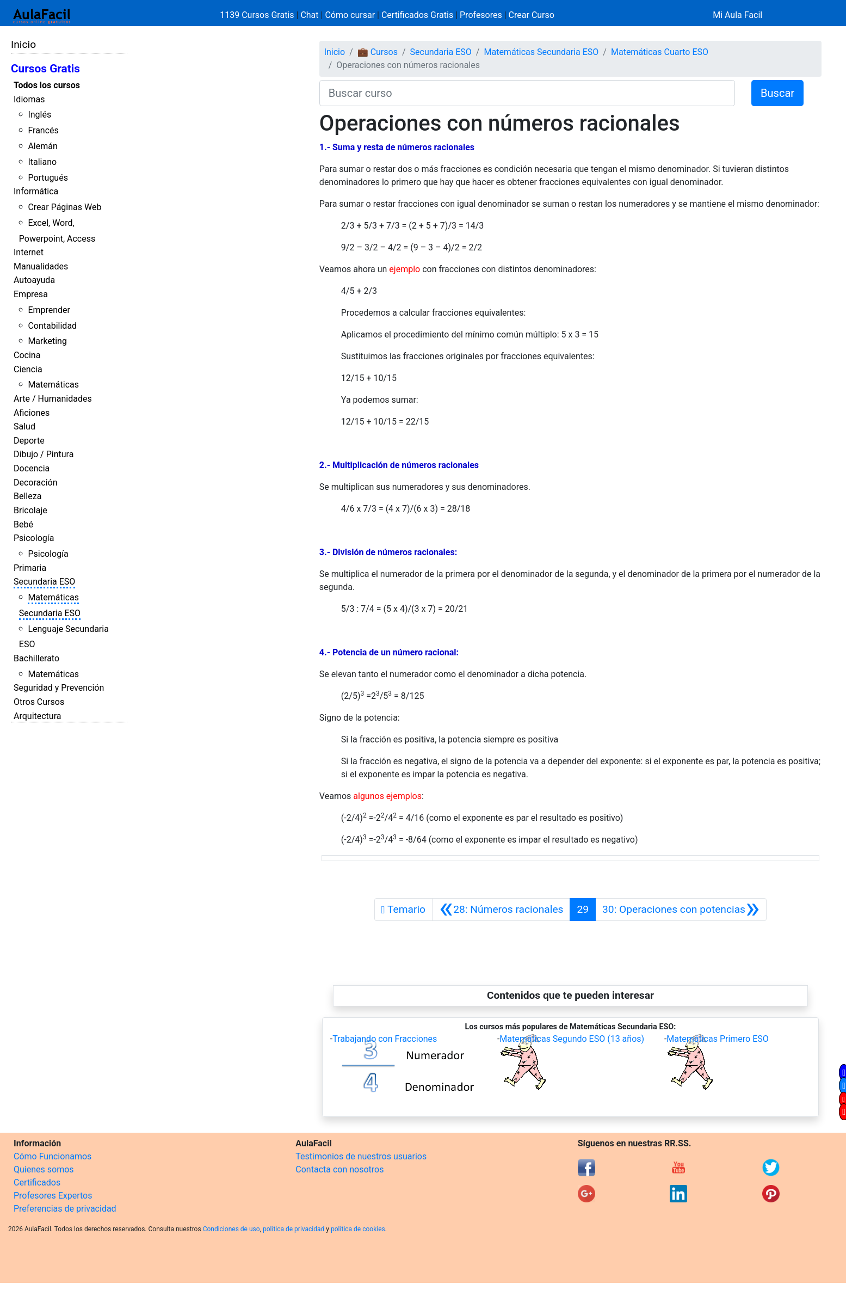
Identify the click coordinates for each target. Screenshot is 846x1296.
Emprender (49, 310)
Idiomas (29, 99)
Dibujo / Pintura (43, 454)
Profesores (481, 15)
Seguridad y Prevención (59, 688)
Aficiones (32, 413)
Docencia (32, 468)
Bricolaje (30, 510)
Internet (29, 252)
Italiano (42, 162)
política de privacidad (293, 1229)
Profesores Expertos (53, 1195)
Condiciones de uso (231, 1229)
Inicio (23, 44)
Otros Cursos (39, 702)
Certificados (37, 1182)
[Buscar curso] (527, 93)
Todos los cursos (47, 85)
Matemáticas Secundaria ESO (541, 52)
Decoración (36, 482)
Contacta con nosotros (339, 1169)
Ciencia (28, 369)
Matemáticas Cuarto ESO (659, 52)
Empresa (31, 294)
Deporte (29, 440)
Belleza (27, 496)
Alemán (42, 146)
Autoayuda (34, 280)
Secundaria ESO (44, 581)
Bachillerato (36, 658)
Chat (309, 15)
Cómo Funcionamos (52, 1156)
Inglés (39, 114)
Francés (43, 130)
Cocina (27, 355)
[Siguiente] (681, 909)
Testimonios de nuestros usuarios (361, 1156)
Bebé (23, 524)
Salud (24, 426)
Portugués (48, 178)
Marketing (47, 341)
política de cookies (358, 1229)
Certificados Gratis (417, 15)
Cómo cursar (350, 15)
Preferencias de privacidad (65, 1208)
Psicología (34, 538)
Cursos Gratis (45, 68)
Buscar (777, 93)
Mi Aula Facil (737, 15)
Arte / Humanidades (53, 399)
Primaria (30, 568)
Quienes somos (44, 1169)
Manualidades (41, 266)
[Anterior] (501, 909)
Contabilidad (52, 326)
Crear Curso (531, 15)
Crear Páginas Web (64, 207)
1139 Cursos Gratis (258, 15)
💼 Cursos (377, 52)
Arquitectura (37, 716)
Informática (36, 191)
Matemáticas (53, 384)
